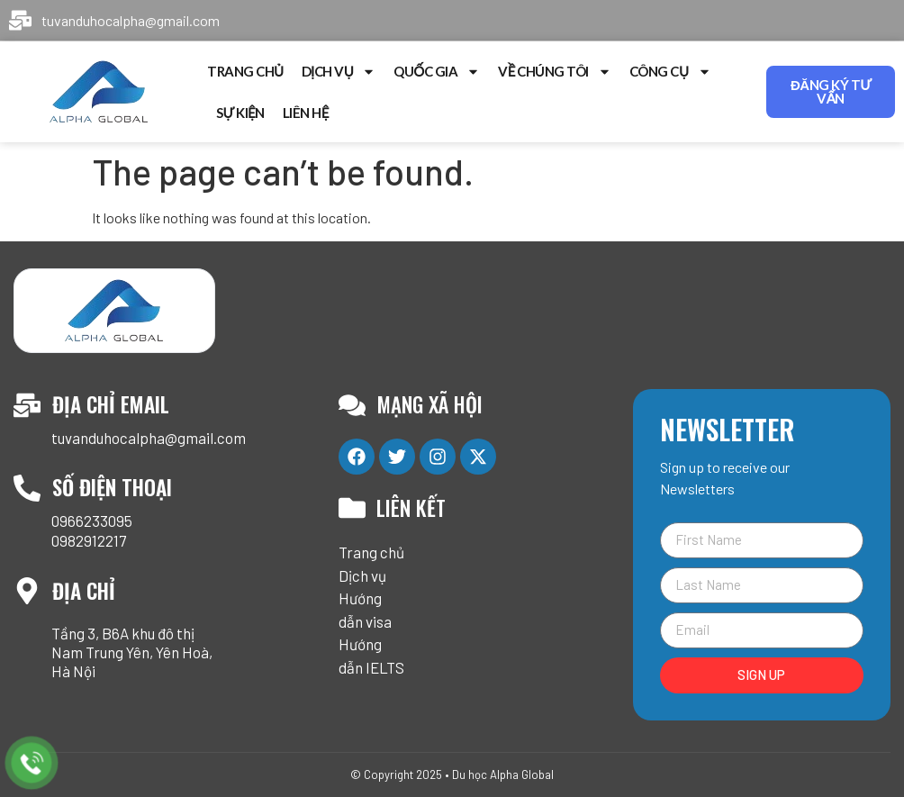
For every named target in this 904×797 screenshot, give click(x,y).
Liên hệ (306, 112)
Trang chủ (245, 71)
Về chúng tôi (554, 71)
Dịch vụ (339, 71)
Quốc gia (436, 71)
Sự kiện (240, 112)
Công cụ (670, 71)
